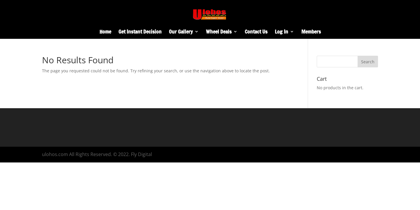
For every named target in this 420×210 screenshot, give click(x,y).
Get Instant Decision (140, 32)
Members (311, 32)
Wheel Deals (219, 32)
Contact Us (256, 32)
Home (105, 32)
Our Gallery (181, 32)
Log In (281, 32)
